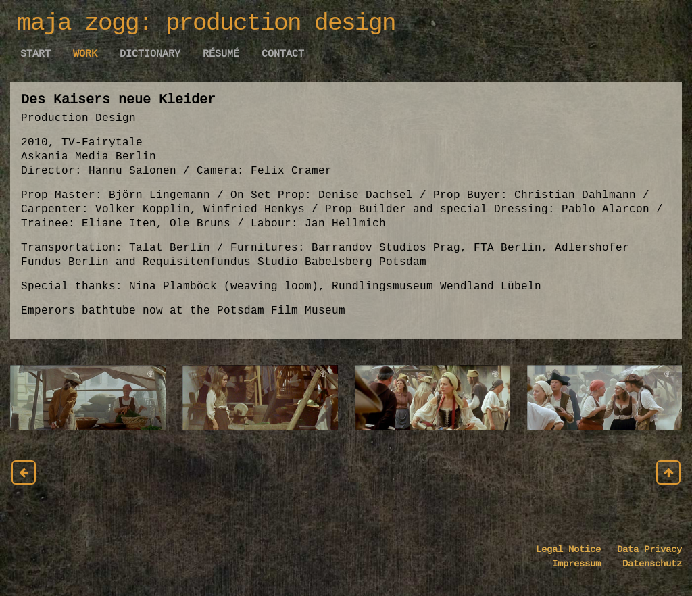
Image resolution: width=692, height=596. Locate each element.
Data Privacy (641, 549)
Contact (283, 53)
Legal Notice (568, 549)
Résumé (221, 53)
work (85, 53)
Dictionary (150, 53)
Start (35, 53)
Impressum (579, 563)
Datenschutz (644, 563)
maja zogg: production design (206, 23)
